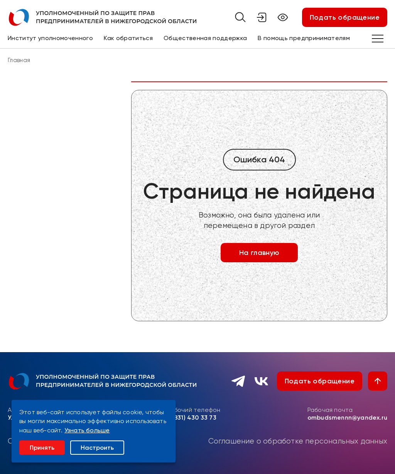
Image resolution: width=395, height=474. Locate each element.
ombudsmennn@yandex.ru (347, 417)
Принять (42, 447)
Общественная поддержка (205, 38)
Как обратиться (128, 38)
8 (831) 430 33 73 (191, 417)
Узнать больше (87, 430)
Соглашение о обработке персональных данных (297, 441)
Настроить (97, 447)
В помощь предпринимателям (304, 38)
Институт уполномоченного (50, 38)
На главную (259, 252)
